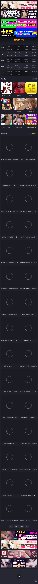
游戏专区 (34, 46)
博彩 (2, 48)
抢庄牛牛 (34, 49)
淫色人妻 (26, 65)
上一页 (16, 526)
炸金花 (17, 49)
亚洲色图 (17, 59)
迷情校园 (9, 68)
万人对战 (26, 46)
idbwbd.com (19, 40)
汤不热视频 (34, 71)
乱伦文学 (17, 65)
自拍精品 (26, 53)
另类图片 (34, 61)
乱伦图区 (26, 61)
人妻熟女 (26, 55)
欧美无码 (17, 53)
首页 (11, 526)
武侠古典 (34, 65)
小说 (2, 66)
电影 (2, 54)
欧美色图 (26, 59)
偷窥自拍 (9, 59)
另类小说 (17, 68)
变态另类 (34, 55)
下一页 (21, 526)
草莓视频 (26, 71)
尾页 (27, 526)
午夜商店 (17, 71)
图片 (2, 60)
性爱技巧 (34, 68)
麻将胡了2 (9, 49)
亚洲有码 (9, 55)
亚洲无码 (9, 53)
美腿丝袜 (9, 61)
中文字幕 (17, 55)
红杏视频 (9, 74)
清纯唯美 (17, 61)
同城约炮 (9, 71)
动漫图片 (34, 59)
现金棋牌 (26, 49)
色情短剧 (17, 74)
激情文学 (9, 65)
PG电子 (9, 46)
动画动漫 (34, 53)
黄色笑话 (26, 68)
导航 (2, 72)
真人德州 (17, 46)
